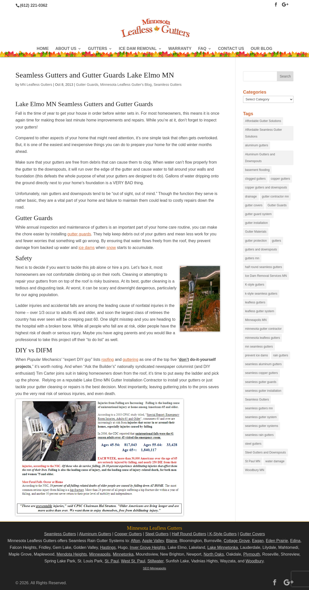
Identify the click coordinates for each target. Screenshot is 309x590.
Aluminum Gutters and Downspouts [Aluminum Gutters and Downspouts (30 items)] (260, 158)
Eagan (258, 541)
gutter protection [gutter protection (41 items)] (256, 240)
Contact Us (231, 49)
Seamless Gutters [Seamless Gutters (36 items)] (257, 399)
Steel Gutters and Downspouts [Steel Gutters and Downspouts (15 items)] (265, 452)
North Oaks (214, 554)
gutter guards (79, 234)
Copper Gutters (128, 534)
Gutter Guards (87, 85)
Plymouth (251, 554)
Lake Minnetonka (222, 547)
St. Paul (112, 561)
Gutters (97, 49)
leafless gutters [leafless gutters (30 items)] (255, 302)
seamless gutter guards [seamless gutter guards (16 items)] (260, 382)
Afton (135, 541)
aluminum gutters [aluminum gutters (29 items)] (256, 145)
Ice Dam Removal (138, 49)
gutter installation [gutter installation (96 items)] (256, 223)
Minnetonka (123, 554)
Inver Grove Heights (147, 547)
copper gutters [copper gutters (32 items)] (280, 178)
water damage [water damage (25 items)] (274, 461)
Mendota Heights (72, 554)
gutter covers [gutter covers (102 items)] (253, 205)
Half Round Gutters (189, 534)
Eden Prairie (277, 541)
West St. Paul (133, 561)
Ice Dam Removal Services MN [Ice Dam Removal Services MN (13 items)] (266, 276)
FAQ (202, 49)
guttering (130, 359)
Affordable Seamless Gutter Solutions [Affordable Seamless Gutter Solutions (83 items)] (263, 133)
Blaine (171, 541)
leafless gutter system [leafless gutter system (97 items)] (259, 311)
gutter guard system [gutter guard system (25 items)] (258, 214)
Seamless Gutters (167, 85)
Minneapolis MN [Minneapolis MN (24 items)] (256, 320)
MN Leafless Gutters (36, 85)
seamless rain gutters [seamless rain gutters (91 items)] (259, 435)
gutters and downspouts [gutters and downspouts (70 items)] (261, 249)
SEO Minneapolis (154, 568)
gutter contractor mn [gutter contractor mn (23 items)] (275, 196)
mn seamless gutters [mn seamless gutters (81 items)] (259, 346)
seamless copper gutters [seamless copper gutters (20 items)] (261, 373)
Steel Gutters (157, 534)
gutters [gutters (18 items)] (276, 240)
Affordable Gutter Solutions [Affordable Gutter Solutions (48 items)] (263, 121)
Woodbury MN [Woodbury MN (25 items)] (254, 470)
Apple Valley (153, 541)
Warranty (179, 49)
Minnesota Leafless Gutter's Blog (126, 85)
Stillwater (155, 561)
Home (43, 49)
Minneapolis (99, 554)
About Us (65, 49)
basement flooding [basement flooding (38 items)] (257, 170)
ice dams (87, 247)
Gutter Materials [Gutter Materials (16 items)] (255, 231)
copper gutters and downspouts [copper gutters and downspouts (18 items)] (266, 187)
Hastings (108, 547)
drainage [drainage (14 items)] (251, 196)
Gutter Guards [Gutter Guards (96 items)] (277, 205)
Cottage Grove (237, 541)
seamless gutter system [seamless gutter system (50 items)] (261, 417)
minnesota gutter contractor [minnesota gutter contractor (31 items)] (263, 329)
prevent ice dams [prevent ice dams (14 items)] (256, 355)
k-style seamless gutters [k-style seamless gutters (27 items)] (261, 293)
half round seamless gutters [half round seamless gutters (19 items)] (263, 267)
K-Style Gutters (222, 534)
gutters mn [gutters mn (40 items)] (252, 258)
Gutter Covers (252, 534)
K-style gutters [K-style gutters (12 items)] (254, 284)
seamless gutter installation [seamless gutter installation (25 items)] (263, 390)
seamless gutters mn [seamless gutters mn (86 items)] (259, 408)
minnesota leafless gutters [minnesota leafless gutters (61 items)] (262, 338)
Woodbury (254, 561)
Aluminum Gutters (95, 534)
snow (111, 247)
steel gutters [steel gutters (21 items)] (253, 443)
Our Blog (261, 49)
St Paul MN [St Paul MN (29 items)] (252, 461)
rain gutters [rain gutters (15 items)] (280, 355)
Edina (295, 541)
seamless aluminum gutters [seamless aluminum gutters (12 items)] (263, 364)
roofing (108, 359)
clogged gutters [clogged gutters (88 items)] (255, 178)
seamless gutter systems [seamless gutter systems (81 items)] (261, 426)
